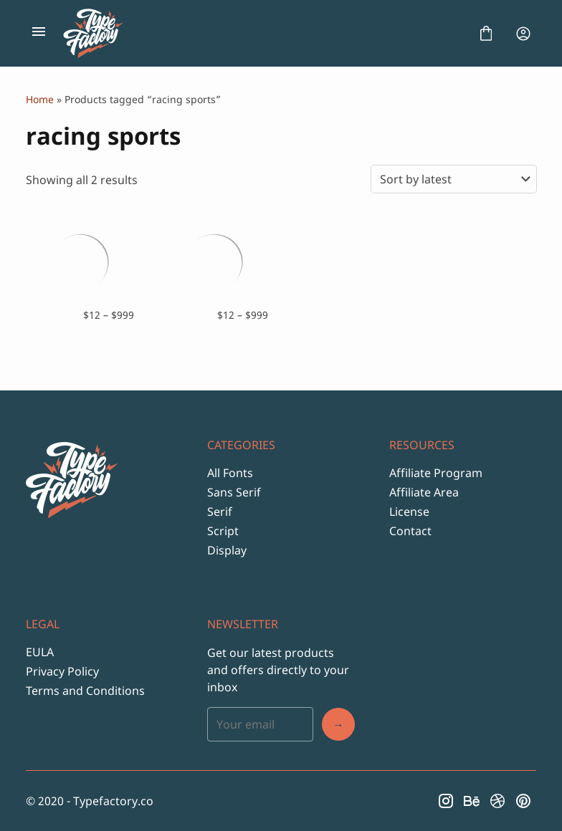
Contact (410, 531)
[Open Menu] (39, 34)
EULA (40, 652)
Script (223, 531)
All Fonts (230, 473)
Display (227, 550)
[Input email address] (260, 724)
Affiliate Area (424, 492)
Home (40, 99)
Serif (219, 511)
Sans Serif (234, 492)
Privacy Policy (62, 671)
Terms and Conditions (85, 690)
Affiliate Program (435, 473)
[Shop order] (453, 179)
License (409, 511)
